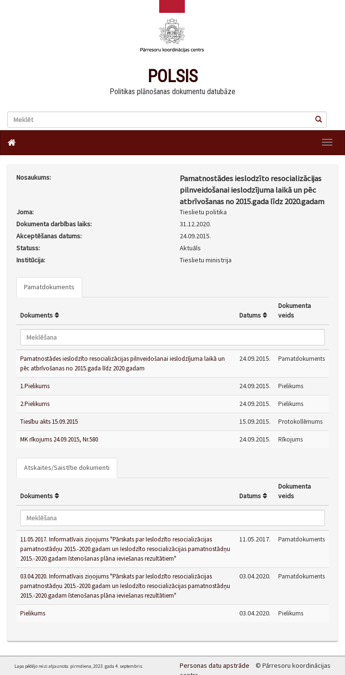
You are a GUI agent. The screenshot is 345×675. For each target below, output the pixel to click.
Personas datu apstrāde (214, 665)
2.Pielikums (34, 404)
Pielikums (32, 613)
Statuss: (28, 248)
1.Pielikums (34, 386)
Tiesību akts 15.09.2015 (49, 421)
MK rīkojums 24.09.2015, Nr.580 (59, 439)
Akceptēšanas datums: (49, 236)
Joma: (25, 212)
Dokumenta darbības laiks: (54, 224)
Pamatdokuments (49, 286)
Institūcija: (30, 260)
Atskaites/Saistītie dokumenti (67, 467)
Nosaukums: (33, 177)
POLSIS (172, 76)
